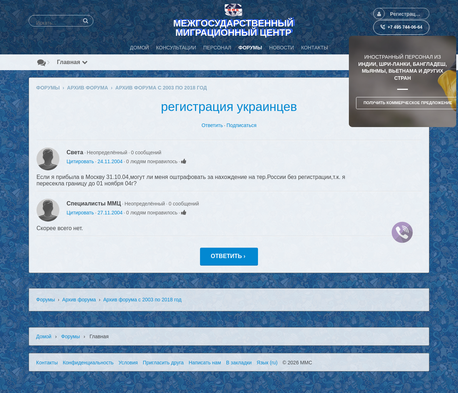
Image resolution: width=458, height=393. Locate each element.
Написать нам (205, 362)
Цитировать (80, 161)
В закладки (239, 362)
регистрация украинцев (229, 106)
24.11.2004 (109, 161)
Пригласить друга (163, 362)
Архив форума (79, 299)
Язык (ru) (267, 362)
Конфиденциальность (88, 362)
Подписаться (241, 125)
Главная (72, 62)
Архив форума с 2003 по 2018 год (142, 299)
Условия (128, 362)
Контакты (47, 362)
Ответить (212, 125)
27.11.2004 (109, 212)
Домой (44, 336)
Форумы (45, 299)
